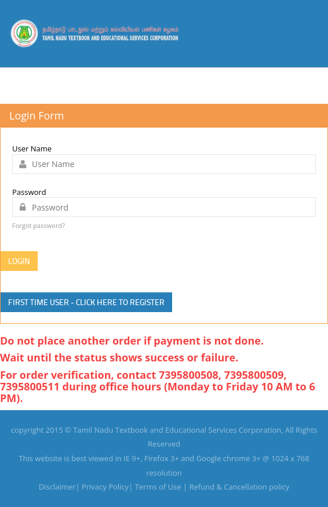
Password (29, 192)
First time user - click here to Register (86, 301)
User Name (32, 148)
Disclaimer (57, 486)
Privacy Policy (105, 486)
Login (19, 260)
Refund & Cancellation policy (239, 486)
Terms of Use (158, 486)
